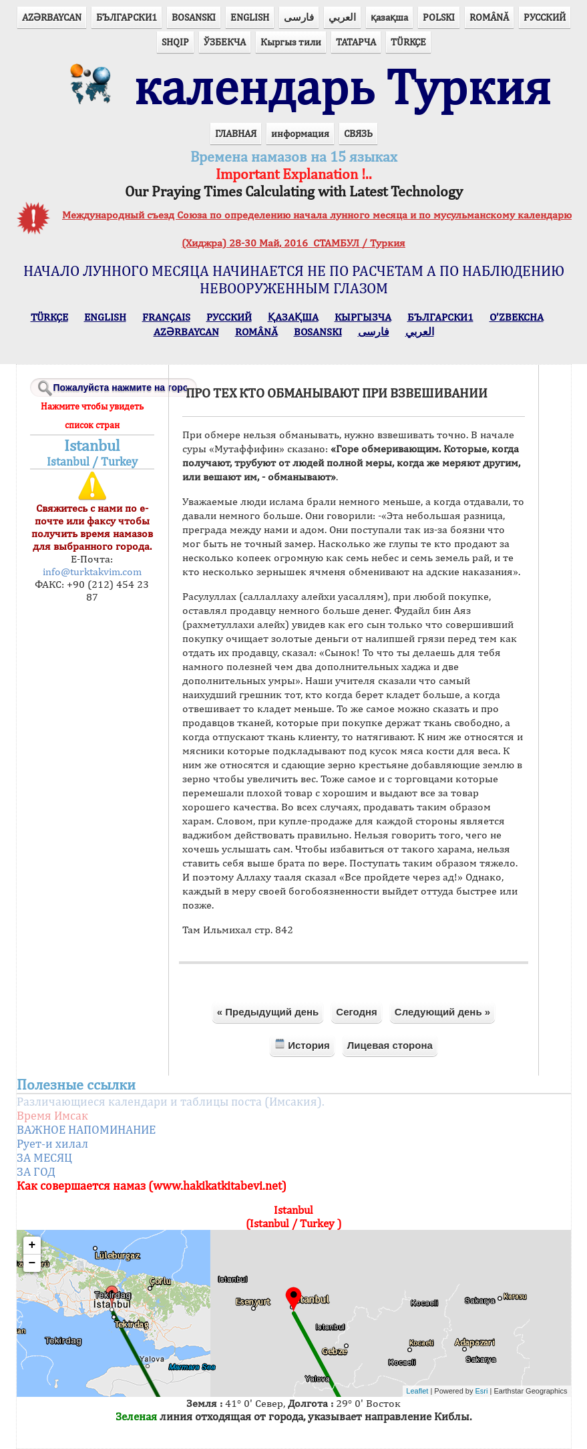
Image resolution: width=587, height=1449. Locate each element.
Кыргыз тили (290, 41)
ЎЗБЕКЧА (225, 41)
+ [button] (32, 1245)
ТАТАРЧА (356, 41)
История (302, 1044)
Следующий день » (442, 1011)
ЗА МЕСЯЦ (44, 1157)
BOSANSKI (194, 17)
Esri (481, 1391)
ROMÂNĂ (489, 17)
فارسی (299, 17)
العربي (342, 17)
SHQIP (175, 41)
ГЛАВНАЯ (235, 133)
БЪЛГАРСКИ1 (126, 17)
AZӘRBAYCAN (51, 17)
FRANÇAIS (166, 317)
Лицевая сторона (390, 1045)
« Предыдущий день (268, 1011)
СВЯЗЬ (358, 133)
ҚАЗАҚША (293, 317)
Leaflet (417, 1391)
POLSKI (439, 17)
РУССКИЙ (545, 17)
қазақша (389, 17)
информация (300, 133)
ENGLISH (249, 17)
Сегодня (356, 1011)
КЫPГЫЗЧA (363, 317)
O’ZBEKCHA (517, 317)
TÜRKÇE (408, 41)
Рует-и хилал (52, 1143)
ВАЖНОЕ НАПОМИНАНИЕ (86, 1129)
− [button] (32, 1263)
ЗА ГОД (36, 1171)
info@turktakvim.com (92, 571)
